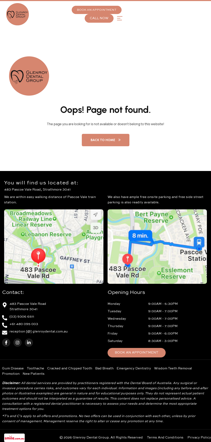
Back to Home (106, 140)
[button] (120, 18)
